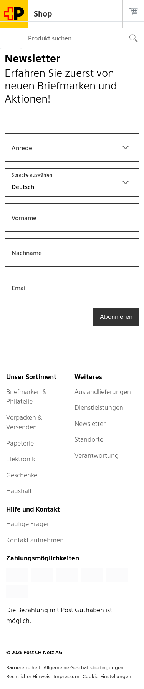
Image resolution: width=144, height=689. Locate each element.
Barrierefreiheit (23, 668)
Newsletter (90, 423)
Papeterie (20, 443)
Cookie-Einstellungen (107, 676)
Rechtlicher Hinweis (28, 676)
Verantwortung (96, 455)
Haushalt (19, 491)
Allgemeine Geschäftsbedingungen (83, 668)
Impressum (66, 676)
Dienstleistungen (98, 407)
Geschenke (21, 475)
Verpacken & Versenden (24, 422)
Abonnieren (116, 316)
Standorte (88, 439)
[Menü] (11, 38)
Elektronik (20, 459)
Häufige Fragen (28, 524)
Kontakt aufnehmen (35, 540)
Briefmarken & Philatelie (26, 397)
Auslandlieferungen (102, 392)
